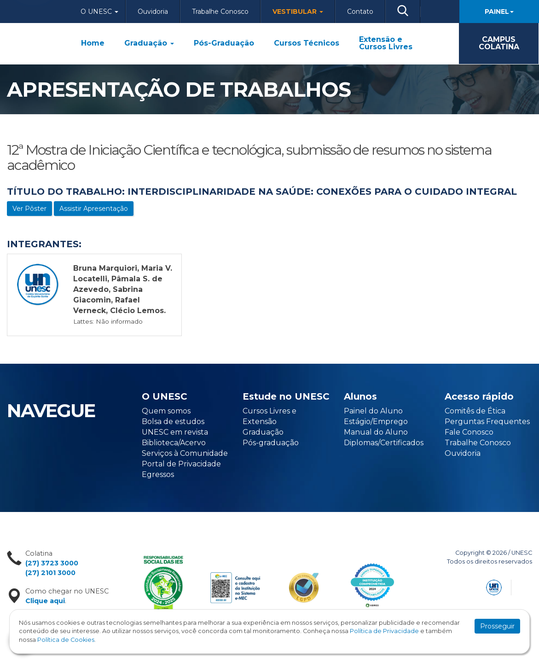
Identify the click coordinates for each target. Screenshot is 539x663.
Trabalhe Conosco (220, 11)
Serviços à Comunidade (185, 453)
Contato (360, 11)
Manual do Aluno (376, 432)
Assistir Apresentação (93, 208)
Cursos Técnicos (306, 43)
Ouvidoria (153, 11)
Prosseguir (497, 626)
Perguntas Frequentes (487, 421)
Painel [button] (499, 11)
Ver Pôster (29, 208)
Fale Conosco (469, 432)
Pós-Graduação (224, 43)
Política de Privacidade (384, 631)
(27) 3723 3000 (51, 563)
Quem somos (166, 411)
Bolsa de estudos (173, 421)
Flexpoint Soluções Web (526, 586)
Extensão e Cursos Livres (385, 43)
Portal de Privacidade (181, 463)
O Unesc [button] (99, 11)
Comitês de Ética (475, 411)
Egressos (158, 474)
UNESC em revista (175, 432)
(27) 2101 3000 (50, 573)
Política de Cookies (65, 639)
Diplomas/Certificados (383, 442)
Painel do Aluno (373, 411)
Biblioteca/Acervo (174, 442)
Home (92, 43)
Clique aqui (45, 601)
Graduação (149, 43)
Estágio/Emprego (376, 421)
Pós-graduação (271, 442)
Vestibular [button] (297, 11)
